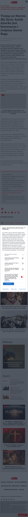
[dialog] (14, 258)
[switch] (22, 258)
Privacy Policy (22, 289)
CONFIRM (8, 283)
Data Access (14, 289)
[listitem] (14, 255)
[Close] (25, 228)
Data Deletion (5, 289)
